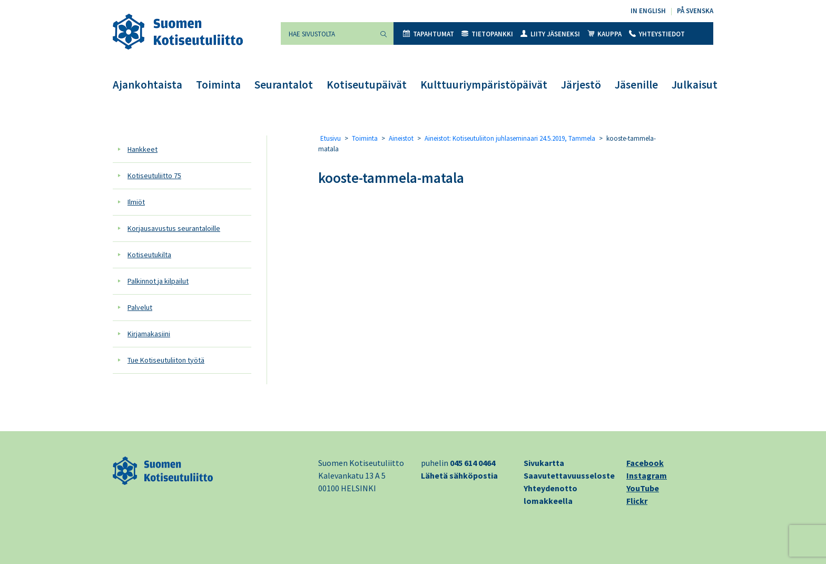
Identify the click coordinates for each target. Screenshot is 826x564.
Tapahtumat (428, 34)
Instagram (646, 475)
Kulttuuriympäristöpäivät (483, 84)
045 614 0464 (472, 463)
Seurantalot (283, 84)
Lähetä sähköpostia (459, 475)
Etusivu (330, 138)
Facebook (645, 463)
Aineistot (401, 138)
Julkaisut (694, 84)
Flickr (636, 500)
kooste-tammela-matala (391, 178)
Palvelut (139, 307)
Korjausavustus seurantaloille (173, 228)
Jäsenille (636, 84)
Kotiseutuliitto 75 (154, 175)
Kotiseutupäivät (367, 84)
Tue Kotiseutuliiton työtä (165, 360)
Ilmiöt (136, 202)
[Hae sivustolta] (327, 33)
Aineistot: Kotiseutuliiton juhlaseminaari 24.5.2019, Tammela (510, 138)
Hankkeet (142, 149)
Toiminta (218, 84)
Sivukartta (544, 463)
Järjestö (581, 84)
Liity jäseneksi (550, 34)
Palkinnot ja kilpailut (158, 281)
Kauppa (604, 34)
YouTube (642, 488)
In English (648, 10)
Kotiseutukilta (149, 254)
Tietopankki (487, 34)
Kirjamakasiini (148, 333)
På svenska (695, 10)
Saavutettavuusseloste (569, 475)
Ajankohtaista (147, 84)
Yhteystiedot (657, 34)
